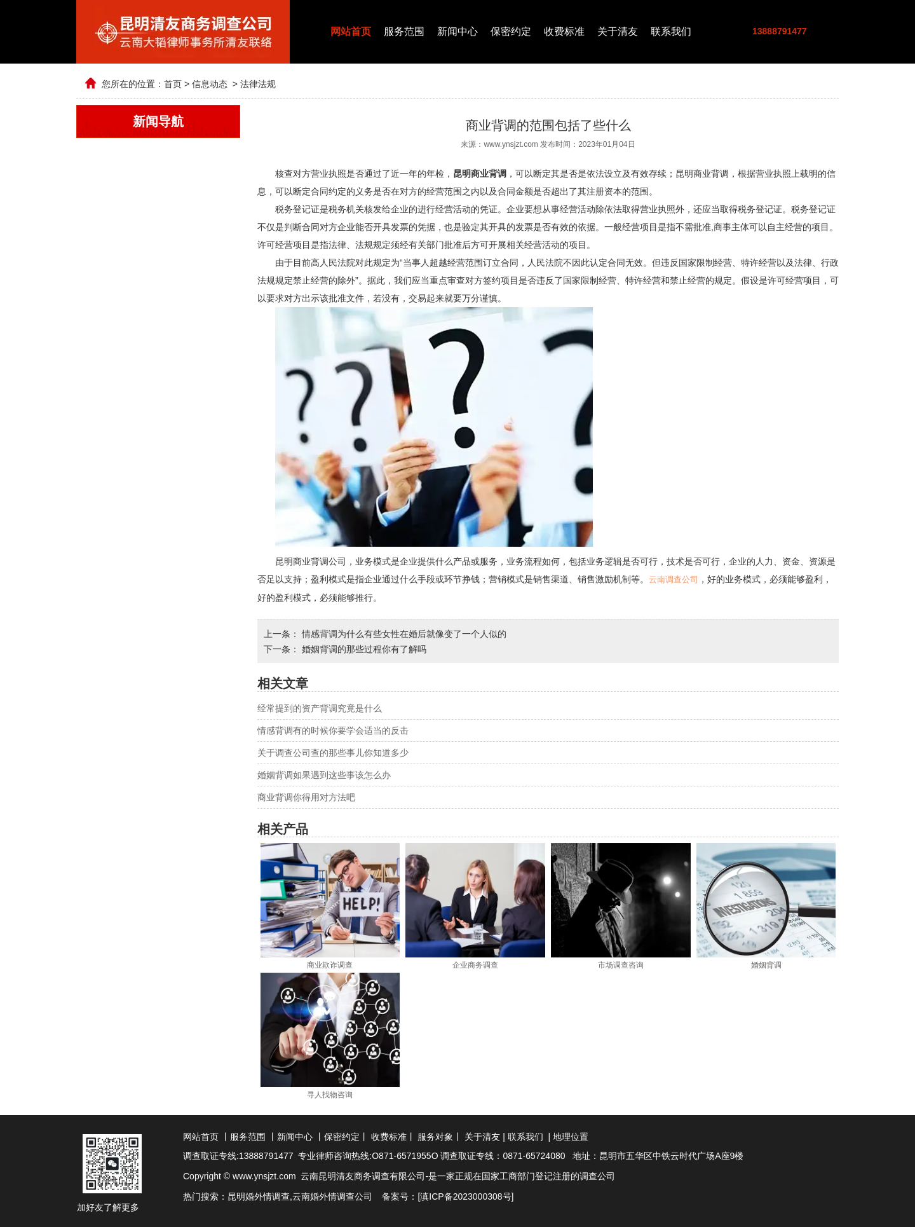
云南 (301, 1196)
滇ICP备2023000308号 (465, 1196)
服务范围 (404, 31)
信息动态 (209, 84)
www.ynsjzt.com (511, 144)
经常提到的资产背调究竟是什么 (319, 708)
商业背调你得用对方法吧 (306, 797)
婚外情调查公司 (341, 1196)
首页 (173, 84)
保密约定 (511, 31)
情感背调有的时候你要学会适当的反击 (333, 730)
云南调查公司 (673, 579)
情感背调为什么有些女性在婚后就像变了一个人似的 (402, 633)
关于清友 (617, 31)
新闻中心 (457, 31)
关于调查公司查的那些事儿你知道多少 (333, 752)
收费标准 (564, 31)
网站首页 (350, 31)
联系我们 (671, 31)
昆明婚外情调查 (258, 1196)
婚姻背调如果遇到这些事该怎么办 (324, 774)
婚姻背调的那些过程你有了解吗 (362, 648)
